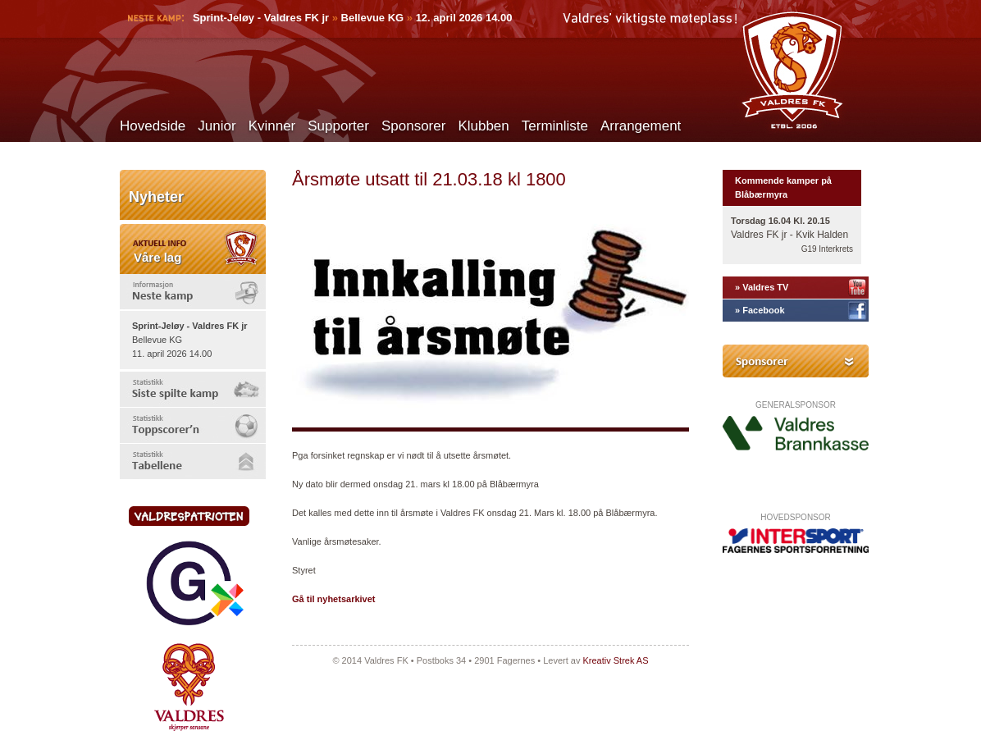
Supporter (338, 126)
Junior (216, 126)
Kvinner (272, 126)
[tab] (193, 291)
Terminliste (555, 126)
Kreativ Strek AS (615, 660)
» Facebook (760, 310)
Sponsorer (413, 126)
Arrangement (640, 126)
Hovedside (152, 126)
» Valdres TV (761, 287)
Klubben (483, 126)
